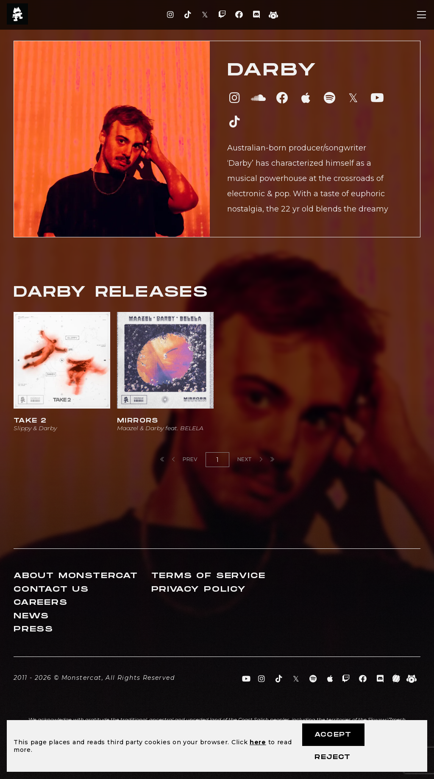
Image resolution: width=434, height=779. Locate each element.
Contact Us (51, 589)
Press (33, 629)
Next (249, 459)
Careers (41, 602)
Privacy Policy (198, 589)
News (31, 616)
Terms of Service (208, 575)
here (258, 742)
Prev (185, 459)
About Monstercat (76, 575)
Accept (332, 734)
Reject (332, 757)
